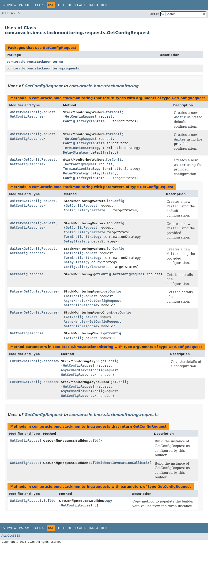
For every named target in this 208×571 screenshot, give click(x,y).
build (93, 440)
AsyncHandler (75, 301)
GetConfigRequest (59, 48)
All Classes (10, 13)
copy (108, 500)
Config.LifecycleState (84, 121)
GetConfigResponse (26, 116)
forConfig (115, 112)
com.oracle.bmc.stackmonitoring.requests (43, 68)
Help (104, 5)
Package (25, 5)
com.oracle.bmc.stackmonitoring (35, 61)
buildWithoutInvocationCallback (118, 463)
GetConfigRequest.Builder (33, 500)
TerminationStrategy (82, 148)
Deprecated (77, 5)
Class (39, 5)
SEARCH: (153, 14)
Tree (61, 5)
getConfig (102, 274)
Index (93, 5)
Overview (8, 5)
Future (16, 291)
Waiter (16, 112)
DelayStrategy (76, 152)
